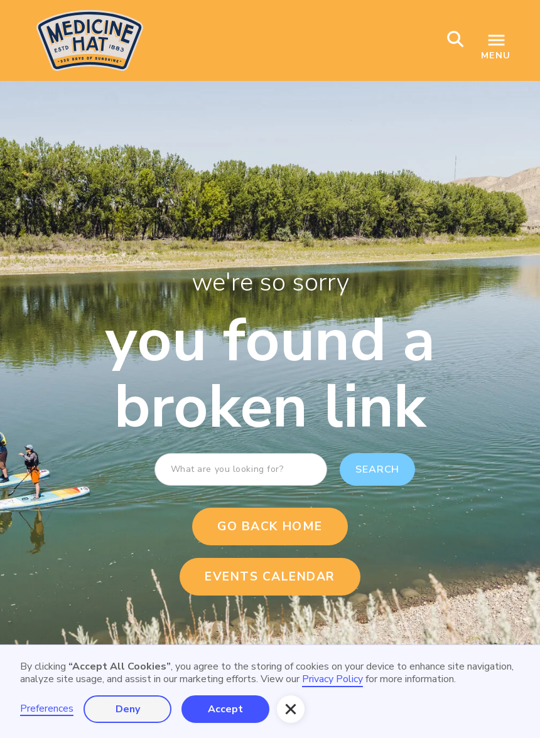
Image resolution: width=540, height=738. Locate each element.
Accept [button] (225, 709)
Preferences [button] (46, 708)
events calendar (270, 577)
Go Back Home (269, 526)
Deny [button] (128, 709)
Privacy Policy (332, 679)
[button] (291, 709)
